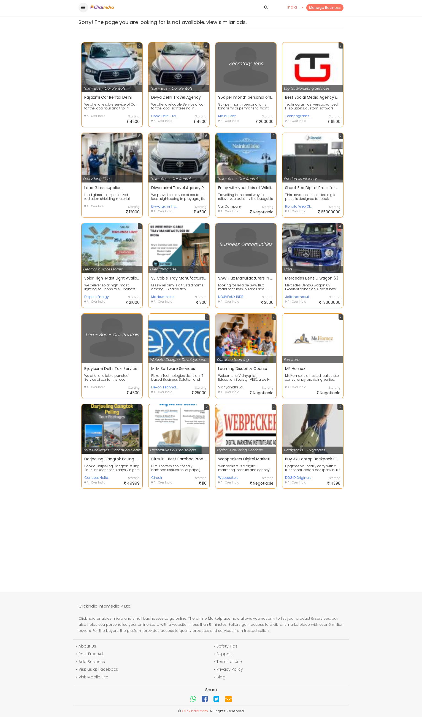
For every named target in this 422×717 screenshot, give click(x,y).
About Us (87, 646)
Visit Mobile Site (93, 677)
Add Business (92, 661)
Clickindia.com (195, 711)
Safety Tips (227, 646)
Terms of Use (229, 661)
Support (224, 654)
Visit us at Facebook (98, 669)
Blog (221, 677)
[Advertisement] (211, 537)
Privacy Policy (230, 669)
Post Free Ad (91, 654)
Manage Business (325, 7)
